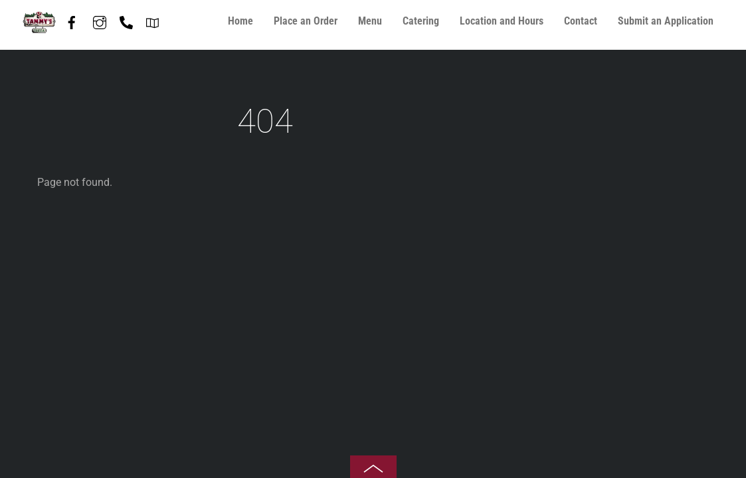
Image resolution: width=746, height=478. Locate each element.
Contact (580, 21)
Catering (421, 21)
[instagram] (99, 20)
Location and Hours (501, 21)
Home (240, 21)
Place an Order (305, 21)
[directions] (152, 20)
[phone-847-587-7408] (126, 20)
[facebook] (71, 20)
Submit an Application (665, 21)
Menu (370, 21)
